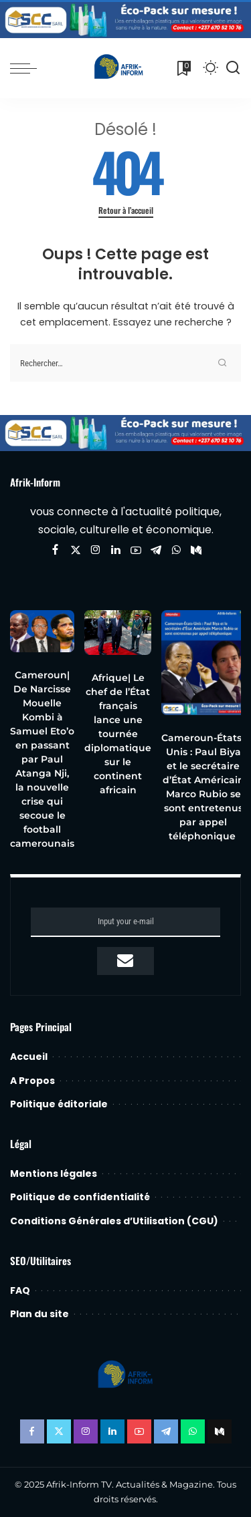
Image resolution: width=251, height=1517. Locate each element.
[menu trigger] (27, 68)
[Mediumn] (196, 551)
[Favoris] (183, 68)
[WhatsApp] (176, 551)
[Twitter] (76, 551)
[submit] (125, 961)
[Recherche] (233, 68)
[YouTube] (136, 551)
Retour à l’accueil (125, 210)
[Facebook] (55, 551)
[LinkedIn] (116, 551)
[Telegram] (156, 551)
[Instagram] (96, 551)
